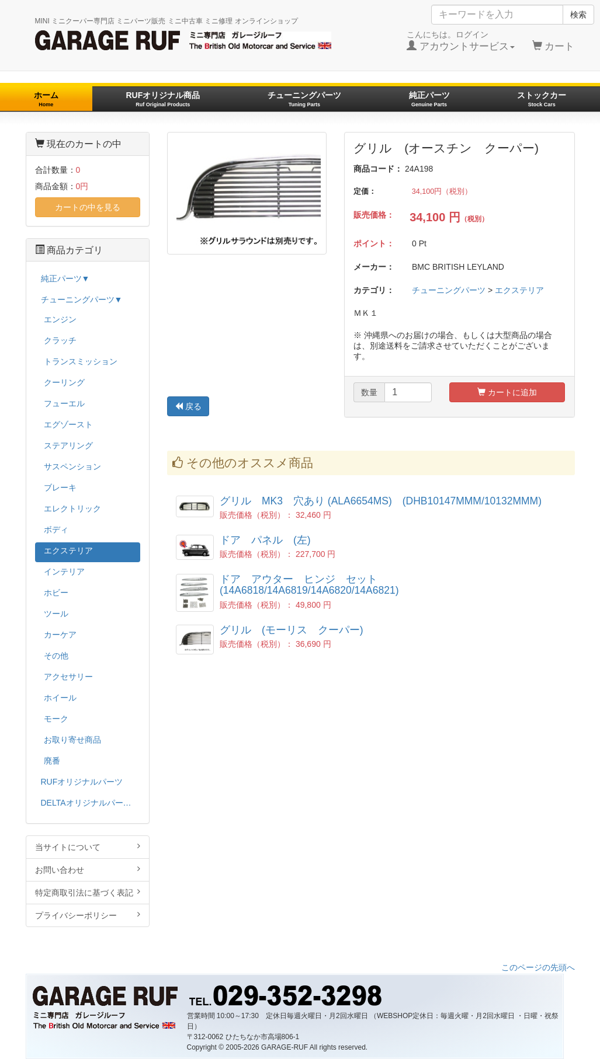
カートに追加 (507, 392)
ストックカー (541, 98)
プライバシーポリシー (88, 915)
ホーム (46, 98)
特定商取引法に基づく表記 (88, 892)
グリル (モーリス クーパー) (291, 630)
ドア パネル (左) (265, 540)
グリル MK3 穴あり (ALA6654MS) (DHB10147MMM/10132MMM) (381, 501)
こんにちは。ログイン (461, 41)
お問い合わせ (88, 870)
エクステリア (519, 290)
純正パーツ (429, 98)
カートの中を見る (87, 207)
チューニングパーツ (304, 98)
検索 (578, 14)
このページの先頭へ (538, 967)
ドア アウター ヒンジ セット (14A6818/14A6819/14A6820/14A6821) (309, 584)
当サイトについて (88, 847)
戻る (188, 406)
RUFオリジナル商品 (163, 98)
